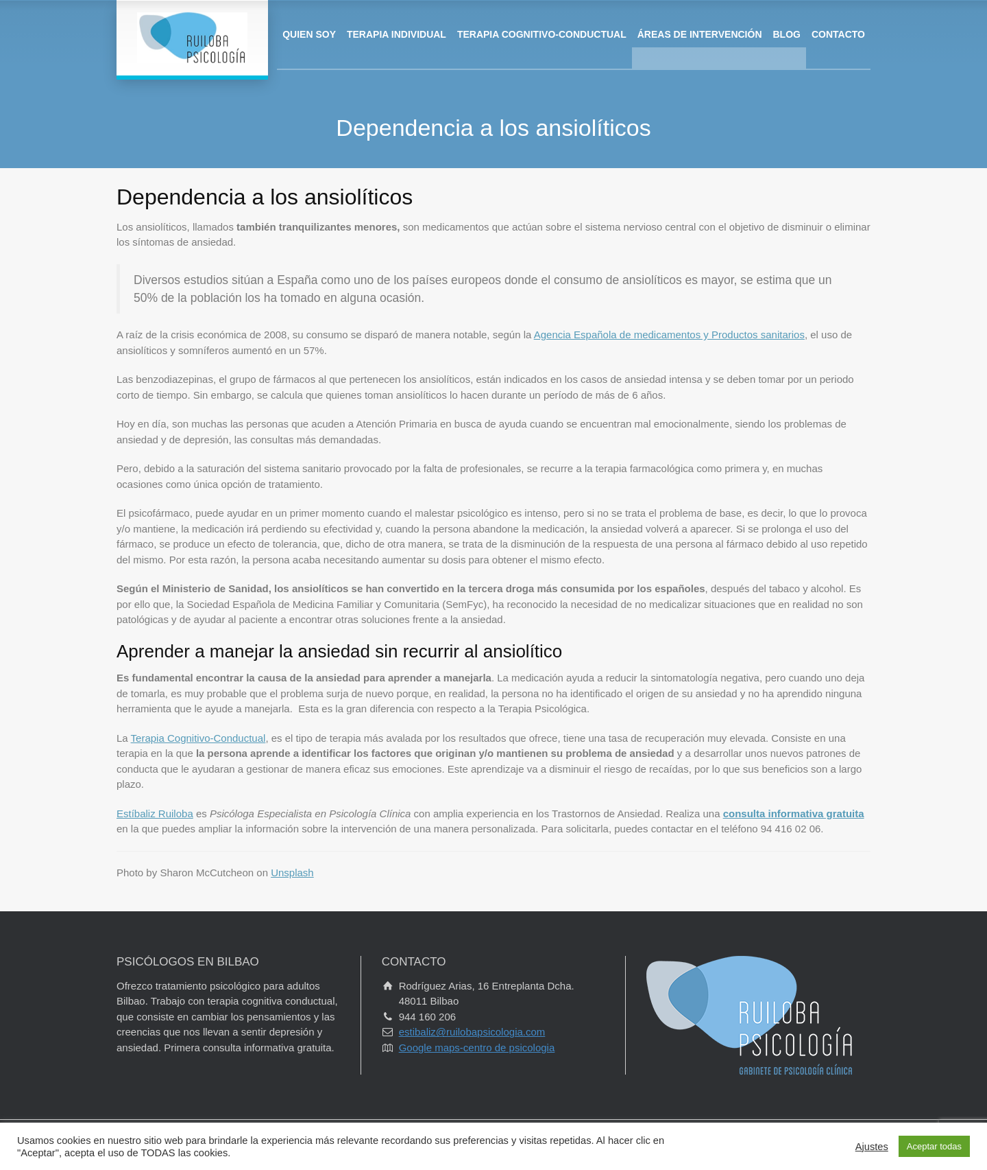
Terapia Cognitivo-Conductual (198, 738)
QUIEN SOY (309, 34)
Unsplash (292, 872)
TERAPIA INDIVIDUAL (396, 34)
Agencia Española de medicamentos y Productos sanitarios (669, 334)
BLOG (787, 34)
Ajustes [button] (871, 1146)
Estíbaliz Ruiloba (155, 813)
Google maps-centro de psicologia (477, 1047)
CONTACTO (838, 34)
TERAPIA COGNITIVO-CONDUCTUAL (541, 34)
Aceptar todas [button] (934, 1146)
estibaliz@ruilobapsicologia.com (472, 1032)
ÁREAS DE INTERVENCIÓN (699, 34)
